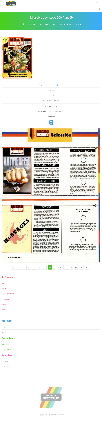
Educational (6, 299)
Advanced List (7, 349)
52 (39, 267)
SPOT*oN (5, 366)
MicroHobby (57, 24)
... (33, 267)
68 (76, 267)
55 (55, 267)
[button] (99, 9)
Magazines (44, 24)
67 (71, 267)
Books (4, 332)
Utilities (4, 304)
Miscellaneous (7, 315)
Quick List (5, 283)
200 (51, 90)
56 (60, 267)
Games (4, 288)
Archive (32, 24)
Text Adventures (8, 294)
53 (44, 267)
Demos (4, 309)
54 (50, 267)
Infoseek (5, 361)
